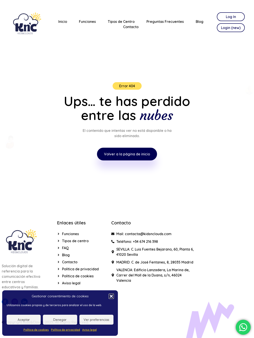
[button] (111, 296)
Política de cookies (36, 329)
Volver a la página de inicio (127, 154)
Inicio (62, 21)
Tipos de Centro (121, 21)
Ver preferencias (96, 320)
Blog (199, 21)
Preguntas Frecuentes (165, 21)
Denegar (60, 320)
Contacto (131, 27)
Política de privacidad (65, 329)
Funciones (87, 21)
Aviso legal (89, 329)
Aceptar (24, 320)
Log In (231, 17)
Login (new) (231, 27)
